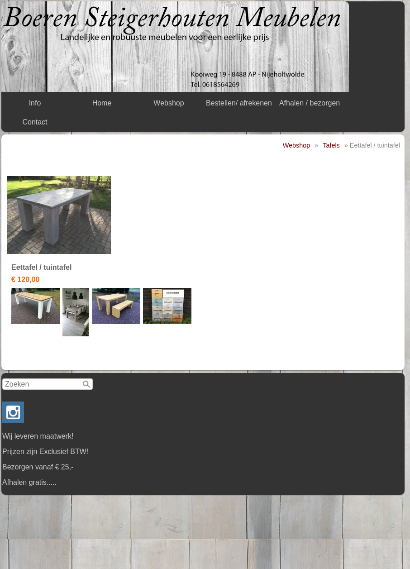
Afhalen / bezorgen (309, 103)
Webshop (168, 103)
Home (102, 103)
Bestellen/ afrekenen (239, 103)
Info (35, 103)
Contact (34, 122)
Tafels (331, 145)
